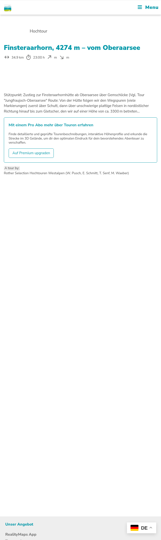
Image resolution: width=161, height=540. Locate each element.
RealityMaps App (20, 534)
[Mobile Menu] (148, 7)
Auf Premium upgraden (31, 153)
